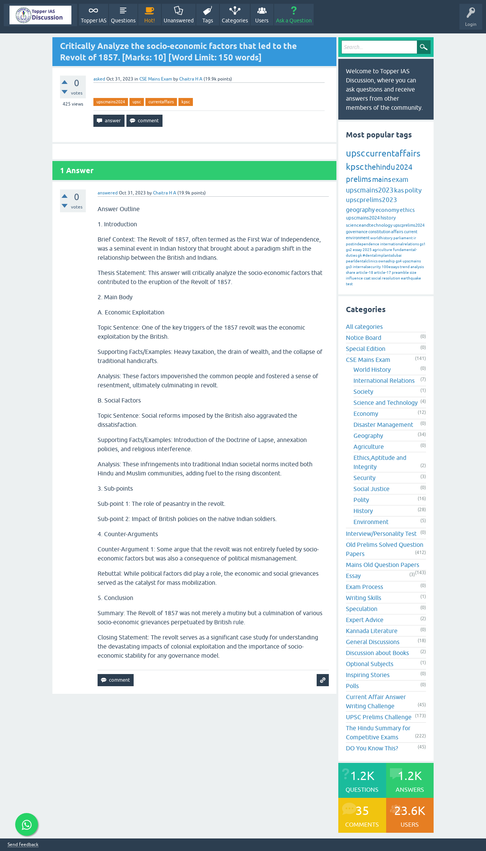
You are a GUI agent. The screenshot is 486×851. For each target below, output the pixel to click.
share (350, 272)
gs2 (349, 250)
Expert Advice (364, 619)
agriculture (382, 250)
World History (372, 369)
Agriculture (368, 446)
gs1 (423, 244)
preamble (400, 272)
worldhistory (381, 238)
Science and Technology (385, 402)
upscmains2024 (110, 101)
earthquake (411, 278)
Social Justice (371, 488)
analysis (417, 267)
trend (405, 267)
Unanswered (179, 20)
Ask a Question (294, 20)
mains (381, 179)
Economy (365, 413)
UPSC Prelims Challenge (379, 717)
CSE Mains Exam (155, 79)
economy (387, 210)
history (388, 218)
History (363, 510)
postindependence (362, 244)
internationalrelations (399, 244)
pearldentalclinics (361, 261)
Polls (352, 685)
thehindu (379, 167)
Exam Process (364, 586)
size (413, 272)
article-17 (382, 272)
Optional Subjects (369, 663)
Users (261, 20)
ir (414, 238)
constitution (379, 231)
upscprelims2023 (371, 200)
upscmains (411, 261)
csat (367, 278)
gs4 (399, 261)
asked (99, 79)
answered (108, 193)
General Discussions (372, 641)
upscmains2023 (369, 190)
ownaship (386, 261)
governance (357, 231)
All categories (364, 326)
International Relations (384, 380)
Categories (235, 20)
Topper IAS (93, 20)
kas (399, 190)
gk (360, 255)
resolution (391, 278)
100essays (390, 267)
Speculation (361, 608)
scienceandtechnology (369, 225)
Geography (368, 435)
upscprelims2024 (408, 225)
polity (413, 190)
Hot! (149, 20)
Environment (370, 521)
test (349, 284)
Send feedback (23, 844)
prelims (358, 179)
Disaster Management (383, 424)
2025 (367, 250)
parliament (403, 238)
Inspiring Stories (368, 674)
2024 (404, 167)
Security (364, 477)
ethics (407, 210)
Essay (353, 575)
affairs (397, 231)
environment (357, 237)
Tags (207, 20)
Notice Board (363, 337)
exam (400, 179)
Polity (361, 499)
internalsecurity (367, 267)
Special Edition (365, 348)
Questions (123, 20)
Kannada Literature (372, 630)
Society (363, 391)
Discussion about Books (377, 652)
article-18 (364, 272)
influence (354, 278)
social (376, 278)
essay (357, 250)
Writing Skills (363, 597)
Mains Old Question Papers (382, 564)
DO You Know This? (372, 748)
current (410, 231)
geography (360, 209)
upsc (137, 101)
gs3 (349, 267)
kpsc (185, 101)
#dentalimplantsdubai (382, 255)
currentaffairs (161, 101)
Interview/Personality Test (381, 533)
